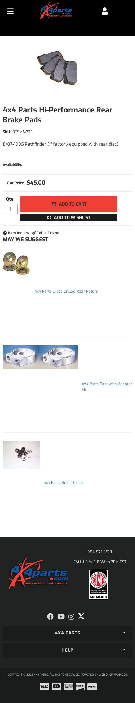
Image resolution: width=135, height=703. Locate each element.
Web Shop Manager (113, 674)
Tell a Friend (48, 233)
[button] (67, 633)
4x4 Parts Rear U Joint (63, 482)
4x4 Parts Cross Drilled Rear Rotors (66, 291)
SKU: (7, 132)
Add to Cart (73, 204)
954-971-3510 (99, 552)
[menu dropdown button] (10, 11)
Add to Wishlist (72, 218)
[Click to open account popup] (104, 11)
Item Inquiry (18, 233)
